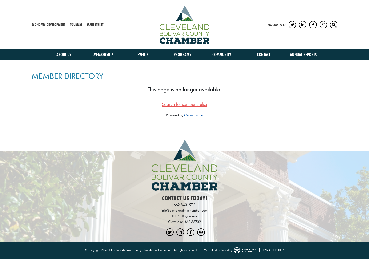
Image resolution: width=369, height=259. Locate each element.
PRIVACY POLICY (274, 250)
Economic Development (48, 24)
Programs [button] (183, 54)
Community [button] (222, 54)
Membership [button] (103, 54)
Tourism (76, 24)
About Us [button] (64, 54)
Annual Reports (303, 54)
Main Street (95, 24)
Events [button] (143, 54)
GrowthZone (193, 115)
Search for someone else (184, 104)
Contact (263, 54)
